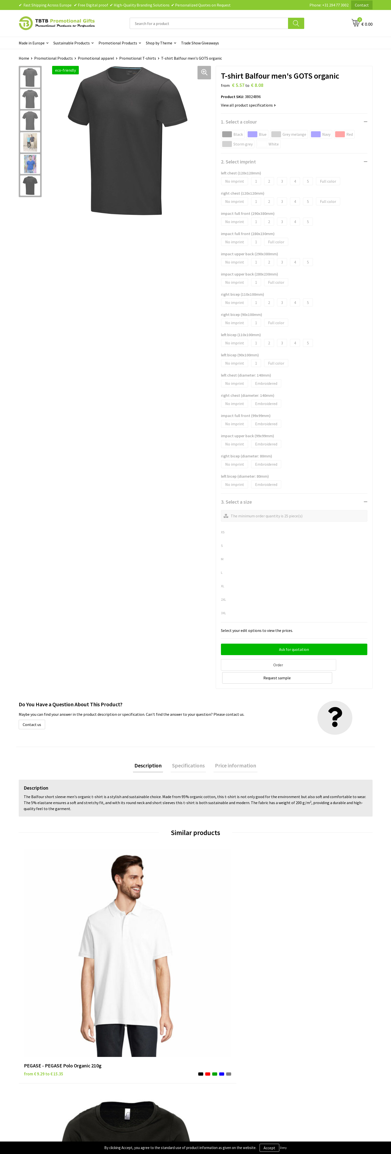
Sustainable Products (71, 42)
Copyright (210, 1046)
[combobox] (209, 23)
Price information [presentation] (232, 751)
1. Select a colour (239, 122)
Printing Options (128, 1038)
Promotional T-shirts (137, 58)
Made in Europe (32, 42)
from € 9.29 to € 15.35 (43, 931)
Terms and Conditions (220, 1038)
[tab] (151, 751)
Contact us (32, 710)
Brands (208, 1016)
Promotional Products (117, 42)
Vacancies (298, 1023)
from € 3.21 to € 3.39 (219, 931)
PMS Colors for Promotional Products (146, 1046)
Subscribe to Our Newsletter (226, 1054)
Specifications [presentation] (188, 751)
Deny (283, 1148)
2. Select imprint (238, 161)
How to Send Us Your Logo (136, 1054)
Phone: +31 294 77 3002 (329, 4)
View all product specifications (248, 105)
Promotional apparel (96, 58)
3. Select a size (236, 502)
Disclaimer (211, 1031)
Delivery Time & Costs (132, 1023)
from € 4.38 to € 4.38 (130, 939)
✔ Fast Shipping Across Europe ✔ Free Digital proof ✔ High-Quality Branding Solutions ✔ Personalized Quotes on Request (125, 4)
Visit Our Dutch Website (310, 1038)
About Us (297, 1016)
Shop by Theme (159, 42)
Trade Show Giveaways (200, 42)
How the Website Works (134, 1031)
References (299, 1031)
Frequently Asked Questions (137, 1016)
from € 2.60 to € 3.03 (307, 931)
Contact (362, 4)
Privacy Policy (213, 1023)
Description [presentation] (151, 751)
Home (24, 58)
